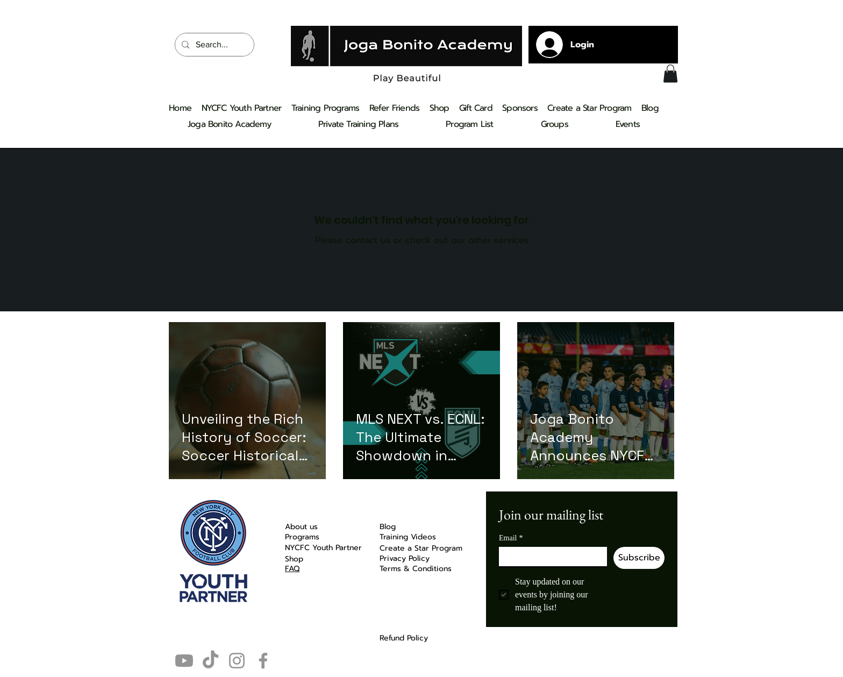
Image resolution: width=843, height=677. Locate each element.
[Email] (550, 556)
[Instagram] (236, 660)
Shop (294, 559)
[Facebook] (263, 660)
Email (511, 538)
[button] (670, 73)
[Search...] (213, 44)
